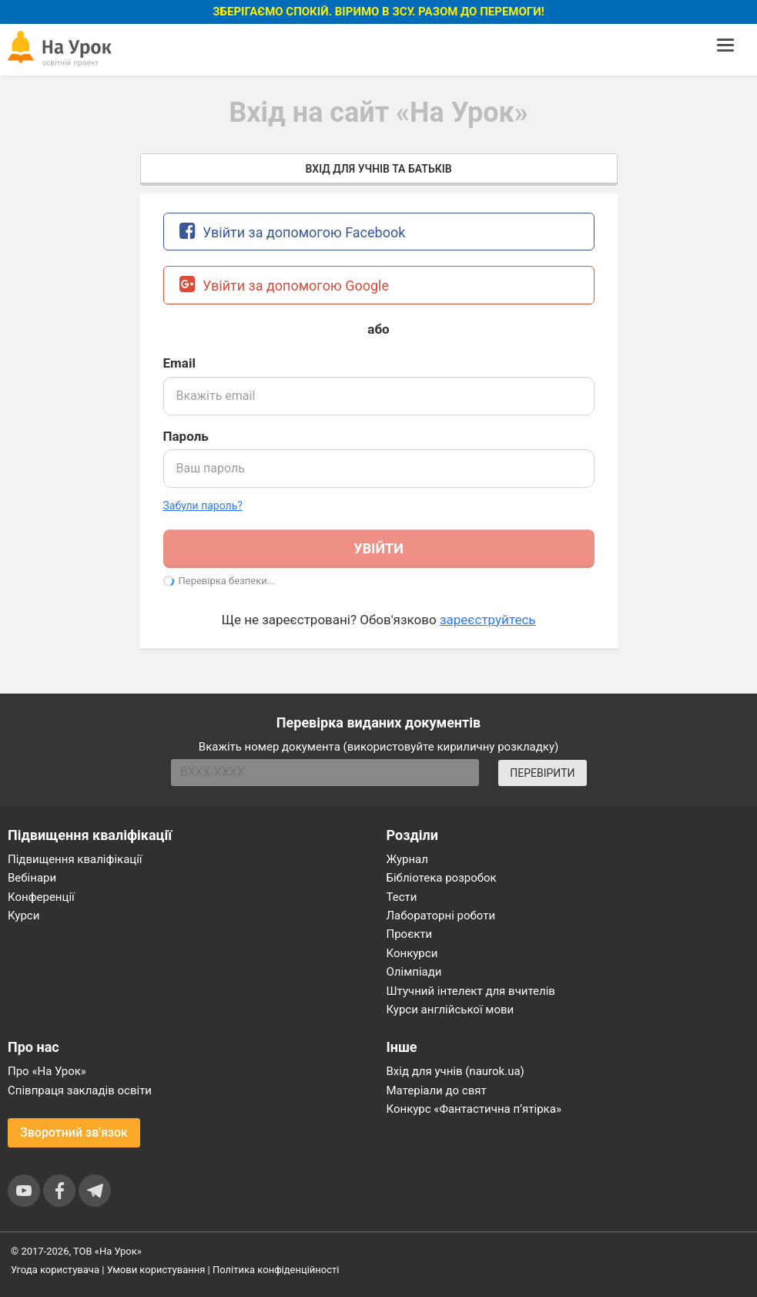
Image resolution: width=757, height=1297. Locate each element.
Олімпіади (414, 972)
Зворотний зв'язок (74, 1132)
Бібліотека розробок (442, 878)
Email (179, 363)
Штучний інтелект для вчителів (471, 991)
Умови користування (156, 1269)
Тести (402, 897)
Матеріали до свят (437, 1090)
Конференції (41, 897)
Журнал (407, 859)
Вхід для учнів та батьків (378, 169)
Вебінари (32, 878)
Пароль (186, 436)
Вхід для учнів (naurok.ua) (455, 1071)
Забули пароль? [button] (203, 505)
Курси (23, 915)
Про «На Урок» (47, 1071)
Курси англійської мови (450, 1009)
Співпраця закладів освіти (80, 1090)
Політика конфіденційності (276, 1269)
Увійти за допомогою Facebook (292, 230)
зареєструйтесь (488, 619)
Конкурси (412, 953)
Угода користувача (55, 1269)
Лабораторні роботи (441, 915)
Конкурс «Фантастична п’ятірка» (474, 1109)
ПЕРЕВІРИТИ (542, 773)
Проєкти (410, 934)
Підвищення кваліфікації (75, 859)
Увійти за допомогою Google (284, 284)
